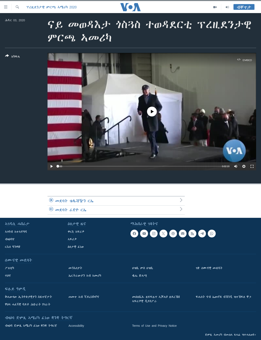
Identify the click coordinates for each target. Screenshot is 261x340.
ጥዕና (8, 275)
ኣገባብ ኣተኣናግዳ (16, 232)
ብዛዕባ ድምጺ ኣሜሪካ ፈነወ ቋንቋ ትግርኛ (31, 326)
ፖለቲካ (9, 268)
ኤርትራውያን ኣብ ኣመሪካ (85, 275)
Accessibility (76, 326)
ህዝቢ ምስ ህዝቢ (142, 268)
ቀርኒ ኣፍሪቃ (76, 232)
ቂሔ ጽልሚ (139, 275)
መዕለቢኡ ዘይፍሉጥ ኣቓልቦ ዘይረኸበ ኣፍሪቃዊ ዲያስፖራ (156, 299)
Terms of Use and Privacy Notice (154, 326)
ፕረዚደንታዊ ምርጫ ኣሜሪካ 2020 (51, 7)
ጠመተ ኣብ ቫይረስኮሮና (84, 297)
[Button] (12, 57)
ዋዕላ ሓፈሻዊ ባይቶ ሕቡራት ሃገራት (27, 304)
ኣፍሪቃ (72, 239)
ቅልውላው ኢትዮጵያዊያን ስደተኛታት (28, 297)
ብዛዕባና (9, 239)
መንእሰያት (75, 268)
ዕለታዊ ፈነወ (76, 247)
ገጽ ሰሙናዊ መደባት (209, 268)
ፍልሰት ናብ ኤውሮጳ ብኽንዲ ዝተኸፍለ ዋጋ (223, 297)
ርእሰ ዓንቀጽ (13, 247)
